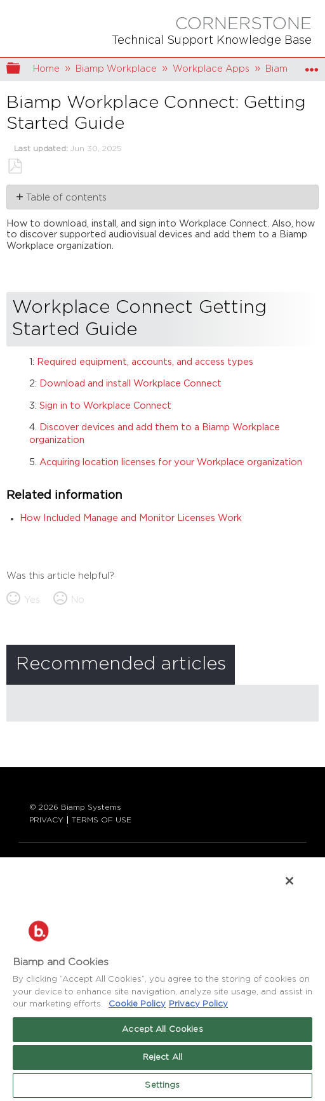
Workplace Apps (211, 69)
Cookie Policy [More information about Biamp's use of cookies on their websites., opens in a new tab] (137, 1004)
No (77, 600)
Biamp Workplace (116, 69)
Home (46, 69)
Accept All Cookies (162, 1029)
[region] (162, 978)
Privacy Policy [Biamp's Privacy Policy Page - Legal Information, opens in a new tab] (198, 1004)
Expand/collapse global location (312, 66)
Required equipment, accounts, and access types (145, 362)
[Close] (289, 881)
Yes (32, 600)
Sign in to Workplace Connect (105, 406)
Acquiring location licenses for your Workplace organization (170, 462)
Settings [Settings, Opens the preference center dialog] (162, 1085)
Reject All (162, 1057)
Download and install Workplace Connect (130, 383)
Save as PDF (15, 167)
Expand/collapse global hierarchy (21, 69)
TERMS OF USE (101, 820)
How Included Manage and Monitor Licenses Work (131, 518)
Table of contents (66, 197)
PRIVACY (46, 820)
